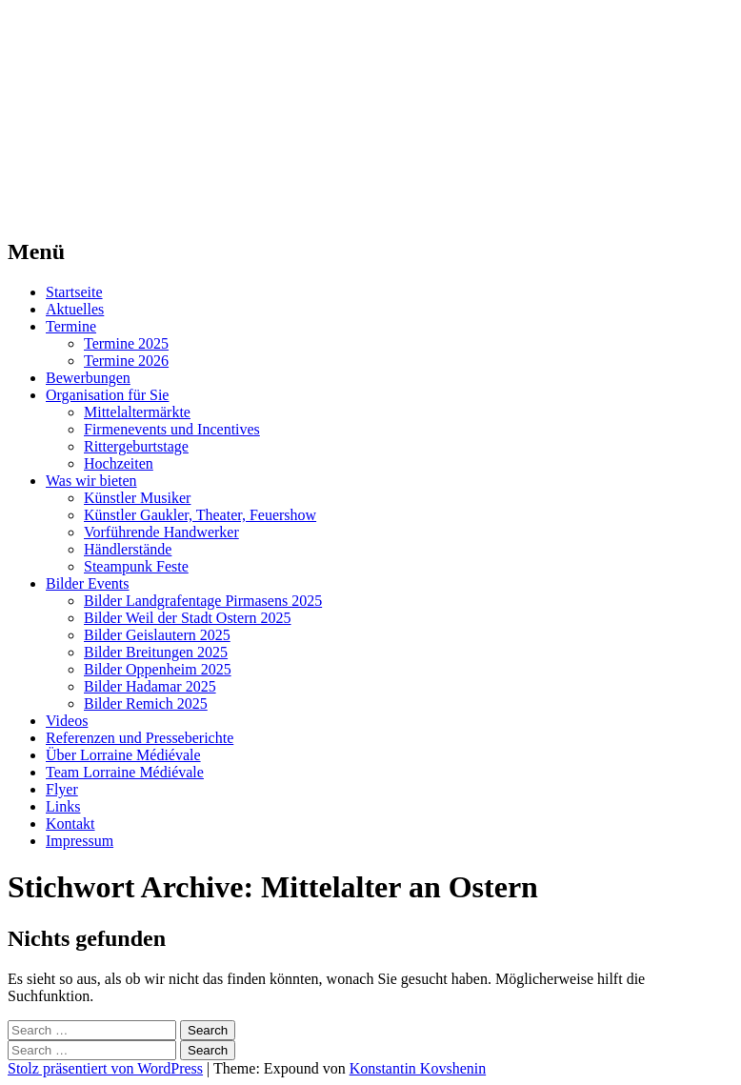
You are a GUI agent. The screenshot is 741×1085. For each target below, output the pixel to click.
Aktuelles (75, 309)
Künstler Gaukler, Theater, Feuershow (200, 515)
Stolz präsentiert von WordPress (105, 1068)
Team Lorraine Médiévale (125, 772)
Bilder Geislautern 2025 (157, 635)
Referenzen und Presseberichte (139, 738)
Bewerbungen (88, 378)
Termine (71, 326)
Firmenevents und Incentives (172, 429)
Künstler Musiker (137, 498)
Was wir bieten (91, 480)
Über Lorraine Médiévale (123, 755)
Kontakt (70, 823)
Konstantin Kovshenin (418, 1068)
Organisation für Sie (107, 395)
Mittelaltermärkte (137, 412)
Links (63, 806)
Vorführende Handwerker (161, 532)
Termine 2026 (126, 360)
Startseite (74, 292)
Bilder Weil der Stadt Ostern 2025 (187, 618)
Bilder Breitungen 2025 (156, 652)
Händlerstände (127, 549)
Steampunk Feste (136, 566)
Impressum (79, 841)
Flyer (62, 789)
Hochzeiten (118, 463)
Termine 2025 (126, 343)
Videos (67, 721)
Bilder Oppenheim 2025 (157, 669)
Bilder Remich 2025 (146, 703)
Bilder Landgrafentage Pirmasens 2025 (203, 601)
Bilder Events (88, 583)
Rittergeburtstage (136, 446)
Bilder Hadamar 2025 (150, 686)
